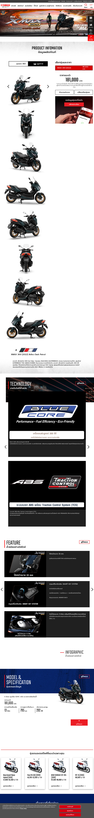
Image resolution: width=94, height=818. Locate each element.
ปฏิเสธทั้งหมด (70, 811)
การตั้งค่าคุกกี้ (70, 806)
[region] (47, 810)
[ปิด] (91, 810)
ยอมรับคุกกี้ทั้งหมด (70, 814)
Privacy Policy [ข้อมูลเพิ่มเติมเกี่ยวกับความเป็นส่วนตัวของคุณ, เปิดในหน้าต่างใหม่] (23, 808)
